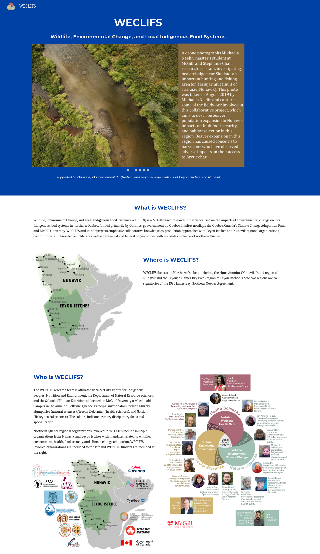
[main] (138, 27)
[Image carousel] (138, 107)
